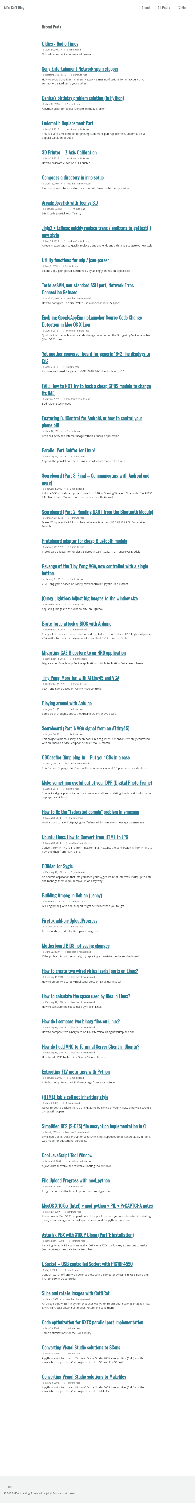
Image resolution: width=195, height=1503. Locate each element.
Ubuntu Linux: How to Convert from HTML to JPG (85, 874)
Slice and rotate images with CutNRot (75, 1349)
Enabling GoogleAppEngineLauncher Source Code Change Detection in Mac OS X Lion (92, 336)
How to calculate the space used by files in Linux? (86, 1040)
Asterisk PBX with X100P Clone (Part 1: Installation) (88, 1288)
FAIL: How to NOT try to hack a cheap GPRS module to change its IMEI (96, 406)
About (146, 7)
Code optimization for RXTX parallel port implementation (92, 1379)
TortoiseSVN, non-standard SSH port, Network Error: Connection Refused (88, 303)
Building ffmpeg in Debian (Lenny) (72, 935)
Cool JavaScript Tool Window (67, 1205)
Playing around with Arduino (67, 731)
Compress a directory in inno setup (73, 183)
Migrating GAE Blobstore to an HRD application (84, 679)
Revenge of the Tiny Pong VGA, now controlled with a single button (95, 593)
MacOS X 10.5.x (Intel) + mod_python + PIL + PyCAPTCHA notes (97, 1258)
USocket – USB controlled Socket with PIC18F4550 (87, 1318)
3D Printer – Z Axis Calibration (69, 157)
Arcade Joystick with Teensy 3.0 (70, 209)
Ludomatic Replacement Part (67, 126)
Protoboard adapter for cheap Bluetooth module (84, 563)
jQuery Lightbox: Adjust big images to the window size (90, 622)
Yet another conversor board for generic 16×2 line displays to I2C (96, 373)
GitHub (182, 7)
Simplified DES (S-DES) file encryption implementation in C (94, 1175)
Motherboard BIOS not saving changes (75, 988)
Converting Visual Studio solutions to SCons (81, 1405)
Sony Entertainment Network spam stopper (80, 70)
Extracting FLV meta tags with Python (76, 1118)
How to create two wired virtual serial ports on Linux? (90, 1014)
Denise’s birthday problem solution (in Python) (83, 100)
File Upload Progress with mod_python (76, 1231)
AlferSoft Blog (14, 7)
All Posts (164, 7)
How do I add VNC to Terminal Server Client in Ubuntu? (90, 1092)
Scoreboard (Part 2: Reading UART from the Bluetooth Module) (97, 532)
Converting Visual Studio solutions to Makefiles (84, 1436)
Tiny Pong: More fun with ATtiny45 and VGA (80, 705)
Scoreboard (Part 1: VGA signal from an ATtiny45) (85, 757)
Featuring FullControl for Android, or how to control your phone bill (92, 440)
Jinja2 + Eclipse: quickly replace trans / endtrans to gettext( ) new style (96, 239)
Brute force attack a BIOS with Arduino (76, 648)
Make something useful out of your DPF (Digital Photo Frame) (97, 818)
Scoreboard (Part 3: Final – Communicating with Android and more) (95, 499)
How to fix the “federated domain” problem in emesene (90, 848)
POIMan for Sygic (57, 905)
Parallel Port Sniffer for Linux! (68, 469)
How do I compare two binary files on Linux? (81, 1066)
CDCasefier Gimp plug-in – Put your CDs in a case (86, 788)
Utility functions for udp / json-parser (75, 273)
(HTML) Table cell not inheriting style (75, 1145)
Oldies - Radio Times (60, 44)
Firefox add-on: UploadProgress (69, 962)
